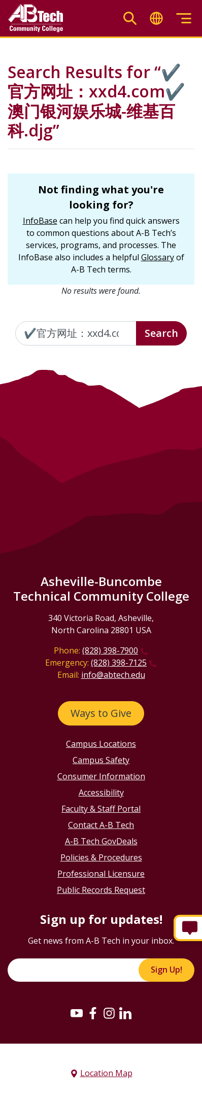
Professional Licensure (101, 873)
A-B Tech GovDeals (101, 841)
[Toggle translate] (156, 18)
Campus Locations (101, 743)
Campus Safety (101, 760)
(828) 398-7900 (110, 650)
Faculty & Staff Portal (101, 808)
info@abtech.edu (113, 674)
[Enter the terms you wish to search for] (76, 333)
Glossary (157, 257)
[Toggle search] (130, 18)
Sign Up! (166, 969)
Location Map (106, 1073)
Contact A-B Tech (101, 825)
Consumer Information (101, 776)
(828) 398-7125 (119, 662)
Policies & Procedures (101, 857)
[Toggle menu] (184, 18)
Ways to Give (101, 713)
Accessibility (101, 792)
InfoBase (40, 220)
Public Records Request (101, 889)
